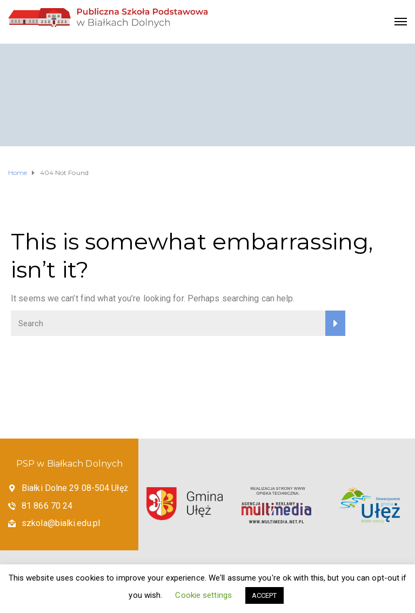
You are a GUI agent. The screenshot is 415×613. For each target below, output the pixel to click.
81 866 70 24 (47, 506)
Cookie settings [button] (203, 595)
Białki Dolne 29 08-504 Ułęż (75, 488)
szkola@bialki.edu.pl (61, 523)
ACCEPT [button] (264, 595)
